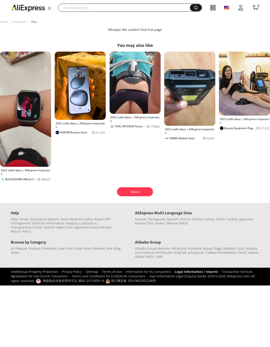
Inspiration (19, 22)
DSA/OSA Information (48, 223)
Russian (141, 219)
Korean (140, 223)
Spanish (173, 219)
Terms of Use (112, 271)
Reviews (99, 248)
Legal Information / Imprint (196, 271)
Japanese (246, 219)
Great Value (83, 248)
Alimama (194, 248)
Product (34, 248)
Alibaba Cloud (233, 248)
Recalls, (106, 227)
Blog (117, 248)
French (185, 219)
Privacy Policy (72, 271)
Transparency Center (27, 227)
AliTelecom (164, 252)
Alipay (207, 248)
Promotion (49, 248)
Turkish (232, 219)
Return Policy (21, 231)
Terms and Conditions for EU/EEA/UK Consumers (108, 276)
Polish (183, 223)
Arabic (160, 223)
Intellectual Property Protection (34, 271)
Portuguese (156, 219)
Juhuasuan (196, 252)
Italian (210, 219)
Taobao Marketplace (221, 252)
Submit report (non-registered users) (71, 227)
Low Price (65, 248)
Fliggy (217, 248)
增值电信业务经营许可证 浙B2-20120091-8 (73, 281)
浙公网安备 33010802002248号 (131, 281)
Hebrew (172, 223)
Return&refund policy (77, 219)
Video (15, 252)
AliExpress (179, 248)
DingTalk (180, 252)
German (198, 219)
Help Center (20, 219)
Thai (150, 223)
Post (34, 22)
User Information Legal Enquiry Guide (177, 276)
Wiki (109, 248)
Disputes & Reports (44, 219)
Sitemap (92, 271)
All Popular (19, 248)
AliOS (150, 256)
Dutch (220, 219)
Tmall (242, 252)
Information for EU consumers (148, 271)
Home (4, 22)
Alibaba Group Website (152, 248)
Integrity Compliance (81, 223)
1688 (159, 256)
